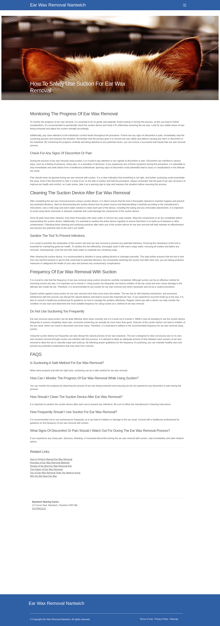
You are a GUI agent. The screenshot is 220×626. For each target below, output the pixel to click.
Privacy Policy (161, 619)
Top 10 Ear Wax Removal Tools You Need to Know (55, 473)
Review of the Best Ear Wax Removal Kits (51, 466)
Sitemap (174, 619)
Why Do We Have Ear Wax (43, 476)
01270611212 (39, 508)
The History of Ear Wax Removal (46, 469)
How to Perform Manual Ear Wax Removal (51, 459)
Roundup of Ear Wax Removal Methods (49, 462)
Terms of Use (146, 619)
